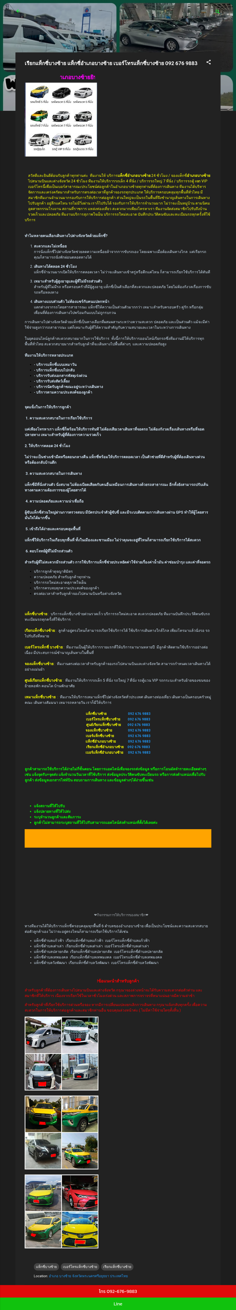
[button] (208, 62)
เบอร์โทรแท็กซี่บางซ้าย (80, 1267)
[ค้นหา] (218, 13)
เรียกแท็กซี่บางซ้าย (117, 1267)
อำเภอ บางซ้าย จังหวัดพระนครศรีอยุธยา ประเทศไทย (88, 1276)
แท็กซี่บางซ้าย (46, 1267)
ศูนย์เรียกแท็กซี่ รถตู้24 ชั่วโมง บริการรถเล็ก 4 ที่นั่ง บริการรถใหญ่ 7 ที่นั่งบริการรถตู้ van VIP (112, 14)
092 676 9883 (139, 714)
